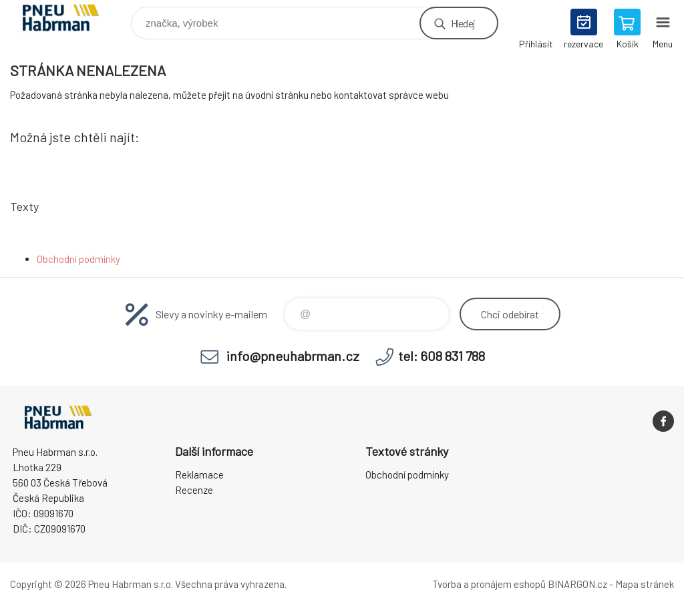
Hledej (463, 23)
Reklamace (199, 475)
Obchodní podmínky (78, 259)
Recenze (194, 490)
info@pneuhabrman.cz (292, 356)
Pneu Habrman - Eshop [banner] (69, 19)
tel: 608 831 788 (441, 356)
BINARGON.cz (577, 584)
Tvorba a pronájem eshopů (489, 584)
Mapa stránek (644, 584)
